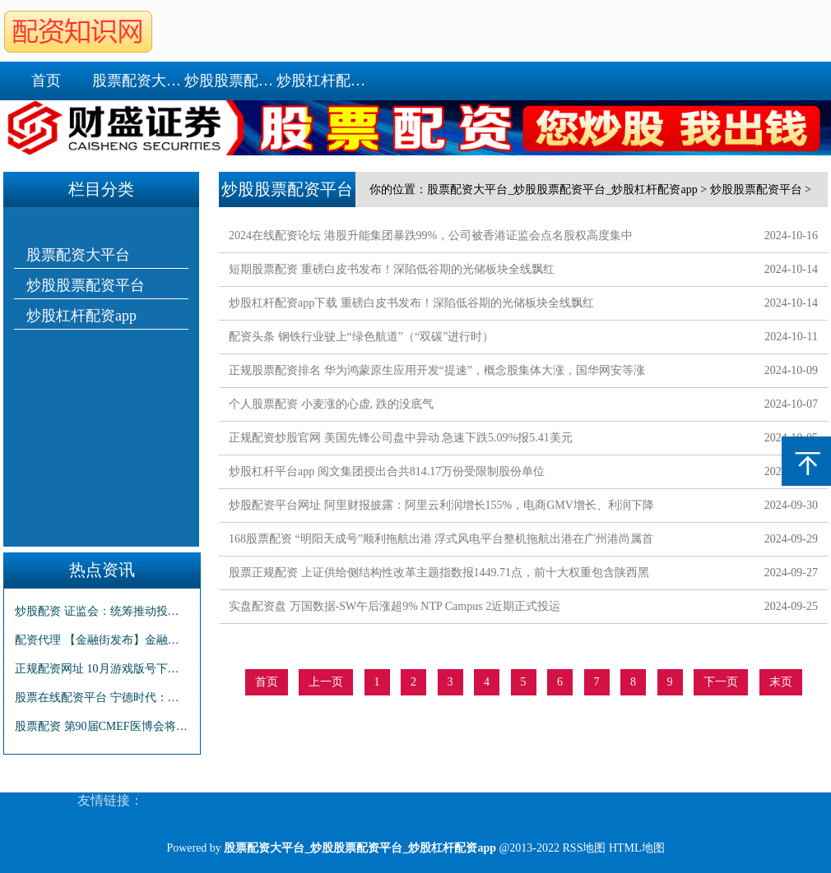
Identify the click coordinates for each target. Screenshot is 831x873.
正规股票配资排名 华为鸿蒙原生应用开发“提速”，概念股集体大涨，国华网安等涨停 (437, 373)
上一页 (326, 682)
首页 (46, 80)
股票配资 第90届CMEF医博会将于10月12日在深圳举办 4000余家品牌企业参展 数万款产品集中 (102, 726)
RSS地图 (584, 848)
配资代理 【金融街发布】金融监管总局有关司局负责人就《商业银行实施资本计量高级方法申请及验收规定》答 (102, 640)
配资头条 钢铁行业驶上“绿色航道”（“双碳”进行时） (361, 336)
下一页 (720, 682)
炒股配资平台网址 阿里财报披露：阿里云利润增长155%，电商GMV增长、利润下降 (441, 505)
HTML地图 (637, 848)
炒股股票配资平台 (230, 80)
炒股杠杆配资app (322, 80)
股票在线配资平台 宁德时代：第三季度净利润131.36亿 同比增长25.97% (102, 697)
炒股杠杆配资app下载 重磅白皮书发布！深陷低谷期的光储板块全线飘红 (411, 303)
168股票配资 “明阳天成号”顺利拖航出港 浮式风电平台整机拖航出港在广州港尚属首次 (441, 542)
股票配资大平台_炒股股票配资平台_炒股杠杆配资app (562, 189)
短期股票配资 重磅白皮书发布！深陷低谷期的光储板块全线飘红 (392, 269)
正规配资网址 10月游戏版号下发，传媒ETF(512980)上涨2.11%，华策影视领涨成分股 (102, 669)
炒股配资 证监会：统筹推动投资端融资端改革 (102, 611)
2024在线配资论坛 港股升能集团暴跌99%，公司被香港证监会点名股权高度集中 (431, 235)
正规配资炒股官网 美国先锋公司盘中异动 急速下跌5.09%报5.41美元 (401, 438)
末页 (780, 682)
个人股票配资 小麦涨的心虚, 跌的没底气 (331, 404)
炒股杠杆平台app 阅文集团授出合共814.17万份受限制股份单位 (387, 471)
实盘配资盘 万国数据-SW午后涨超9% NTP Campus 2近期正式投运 (394, 606)
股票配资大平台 (138, 80)
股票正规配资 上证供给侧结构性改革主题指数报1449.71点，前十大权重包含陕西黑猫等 (439, 575)
